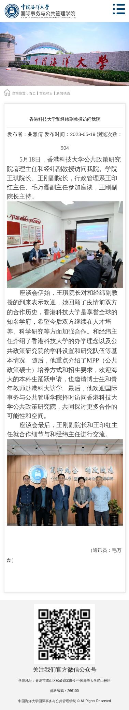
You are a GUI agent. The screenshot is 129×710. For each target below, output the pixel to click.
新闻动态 (63, 93)
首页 (32, 93)
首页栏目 (46, 93)
